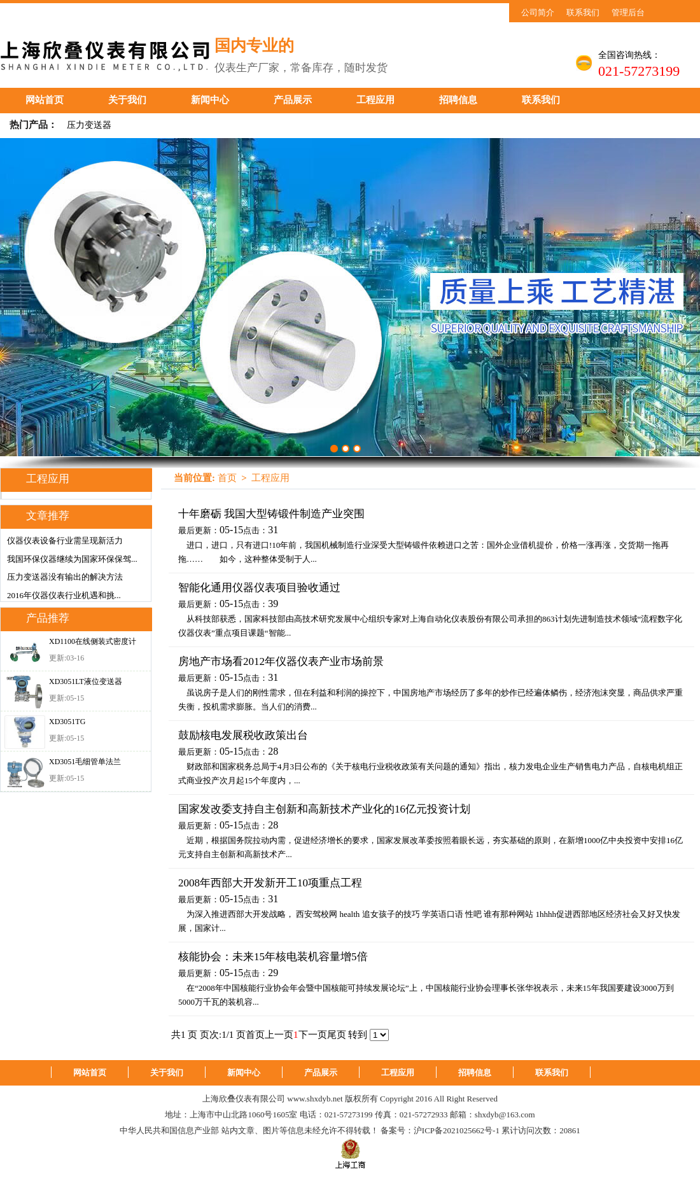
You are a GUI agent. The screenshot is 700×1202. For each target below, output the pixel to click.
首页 (227, 478)
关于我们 (127, 100)
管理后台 (628, 12)
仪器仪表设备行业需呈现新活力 (65, 540)
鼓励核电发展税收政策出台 (243, 735)
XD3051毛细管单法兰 (85, 761)
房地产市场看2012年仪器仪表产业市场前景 (281, 661)
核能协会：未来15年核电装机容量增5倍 (273, 957)
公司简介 (537, 12)
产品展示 (293, 100)
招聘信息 (458, 100)
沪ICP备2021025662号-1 (457, 1130)
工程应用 (375, 100)
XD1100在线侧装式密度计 (92, 641)
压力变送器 (89, 125)
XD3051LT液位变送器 (85, 681)
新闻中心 (210, 100)
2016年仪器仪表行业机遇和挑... (64, 595)
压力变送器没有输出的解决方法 (65, 577)
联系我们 (582, 12)
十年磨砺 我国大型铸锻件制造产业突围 (271, 514)
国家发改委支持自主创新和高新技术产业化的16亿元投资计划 (324, 809)
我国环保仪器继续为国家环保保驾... (72, 559)
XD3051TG (67, 721)
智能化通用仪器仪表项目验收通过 (259, 588)
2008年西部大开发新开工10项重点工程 (270, 883)
